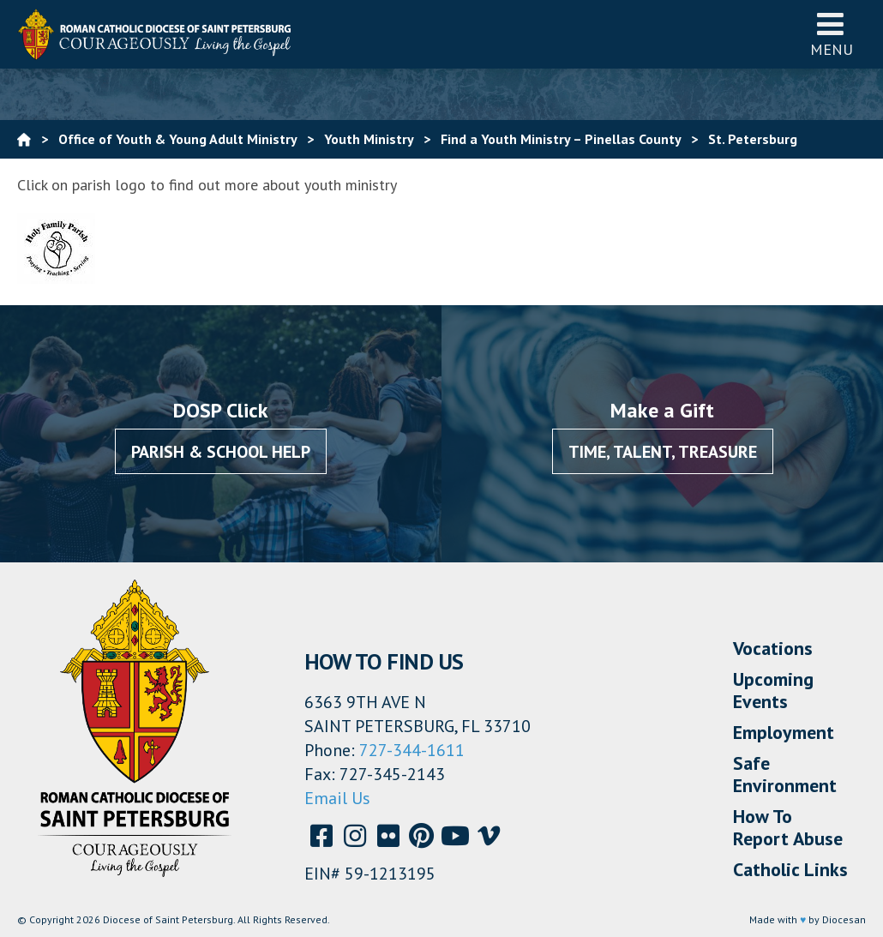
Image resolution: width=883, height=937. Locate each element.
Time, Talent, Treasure (662, 452)
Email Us (337, 798)
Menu (831, 34)
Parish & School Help (220, 452)
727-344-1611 (412, 750)
